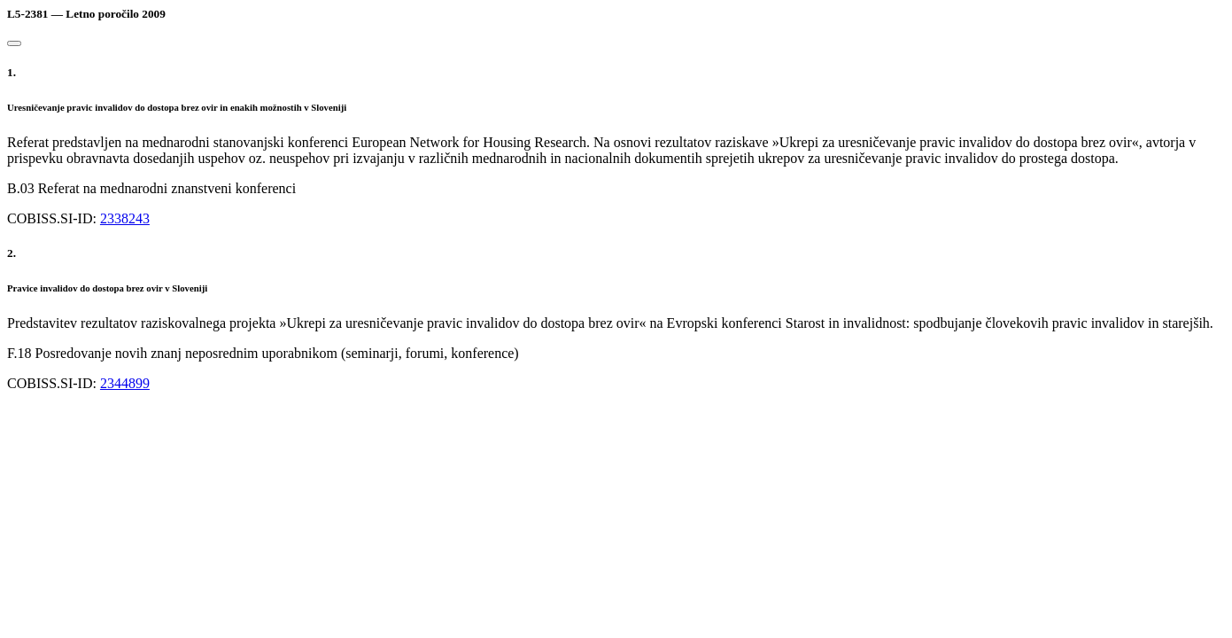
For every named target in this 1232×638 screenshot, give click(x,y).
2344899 (125, 383)
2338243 (125, 218)
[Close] (14, 43)
